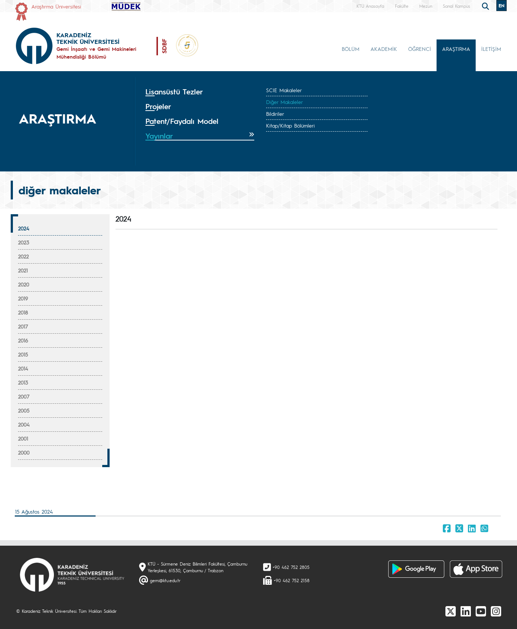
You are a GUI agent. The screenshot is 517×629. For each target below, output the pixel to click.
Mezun (425, 6)
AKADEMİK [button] (383, 48)
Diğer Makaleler (284, 101)
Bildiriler (275, 113)
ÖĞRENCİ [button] (419, 48)
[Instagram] (496, 611)
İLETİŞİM (491, 48)
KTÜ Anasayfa (370, 6)
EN (501, 5)
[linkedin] (466, 611)
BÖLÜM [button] (350, 48)
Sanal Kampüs (456, 6)
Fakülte (402, 6)
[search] (486, 5)
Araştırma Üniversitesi (56, 6)
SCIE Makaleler (284, 90)
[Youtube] (481, 611)
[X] (450, 611)
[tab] (200, 91)
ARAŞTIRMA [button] (456, 48)
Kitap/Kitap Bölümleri (290, 125)
